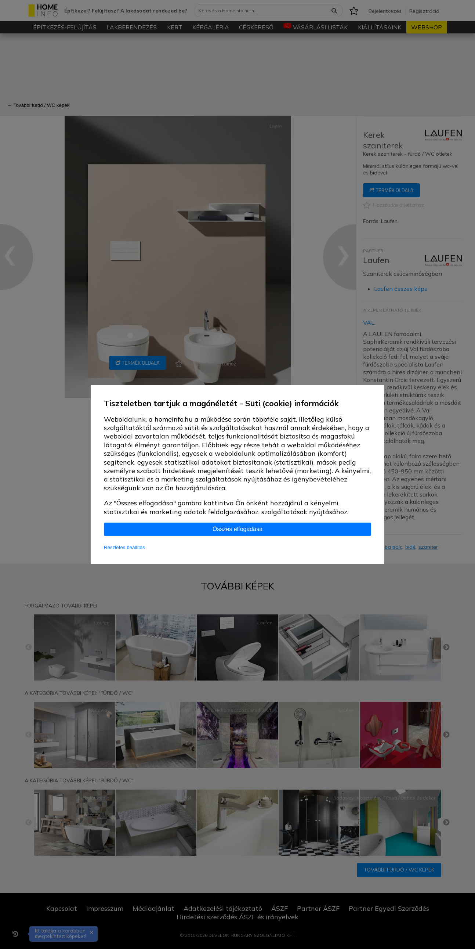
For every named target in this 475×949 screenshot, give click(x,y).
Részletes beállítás (124, 547)
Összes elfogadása (237, 529)
